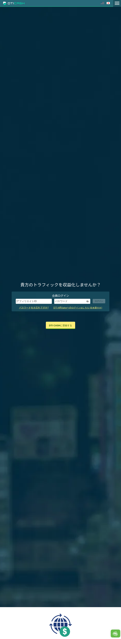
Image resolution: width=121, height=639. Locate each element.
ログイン (99, 301)
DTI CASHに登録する (60, 325)
